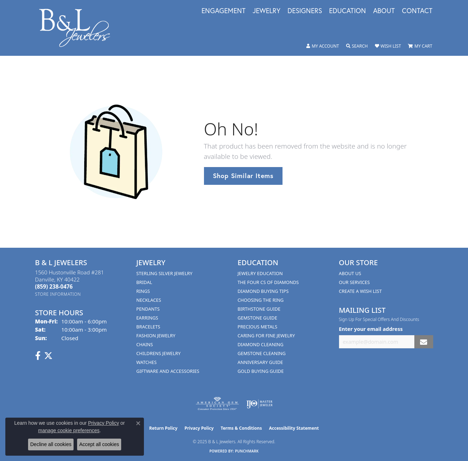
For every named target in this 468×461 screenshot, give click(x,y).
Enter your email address (371, 329)
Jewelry (266, 11)
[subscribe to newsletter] (423, 341)
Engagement (223, 11)
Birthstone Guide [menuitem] (259, 309)
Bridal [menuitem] (144, 282)
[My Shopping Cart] (420, 46)
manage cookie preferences (68, 430)
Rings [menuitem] (143, 291)
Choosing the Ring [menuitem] (261, 300)
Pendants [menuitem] (148, 309)
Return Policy (163, 428)
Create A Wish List (360, 291)
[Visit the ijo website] (259, 404)
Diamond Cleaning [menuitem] (261, 344)
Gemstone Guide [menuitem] (258, 318)
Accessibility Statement (294, 428)
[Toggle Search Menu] (357, 46)
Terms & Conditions (241, 428)
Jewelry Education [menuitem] (260, 273)
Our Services (354, 282)
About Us (350, 273)
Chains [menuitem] (144, 344)
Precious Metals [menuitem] (258, 326)
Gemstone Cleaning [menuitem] (262, 353)
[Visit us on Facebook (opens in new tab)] (38, 356)
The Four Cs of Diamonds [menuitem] (268, 282)
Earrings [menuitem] (147, 318)
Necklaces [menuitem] (148, 300)
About (384, 11)
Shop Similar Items (243, 175)
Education (347, 11)
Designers (304, 11)
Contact (417, 11)
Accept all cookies (99, 444)
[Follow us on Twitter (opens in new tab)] (48, 356)
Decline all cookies (50, 444)
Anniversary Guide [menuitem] (260, 362)
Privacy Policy (199, 428)
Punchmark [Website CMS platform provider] (247, 451)
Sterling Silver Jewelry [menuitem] (164, 273)
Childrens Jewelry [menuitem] (158, 353)
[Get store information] (58, 294)
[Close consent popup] (138, 423)
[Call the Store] (54, 286)
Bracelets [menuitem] (148, 326)
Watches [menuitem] (146, 362)
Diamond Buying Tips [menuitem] (263, 291)
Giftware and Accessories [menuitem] (167, 371)
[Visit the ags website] (217, 404)
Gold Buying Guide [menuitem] (261, 371)
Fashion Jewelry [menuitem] (156, 335)
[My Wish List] (388, 46)
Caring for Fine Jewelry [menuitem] (266, 335)
